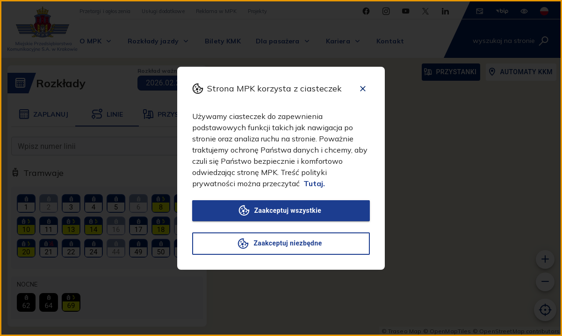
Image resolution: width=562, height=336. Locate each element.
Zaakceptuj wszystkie (281, 210)
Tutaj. (314, 183)
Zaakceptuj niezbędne (281, 243)
